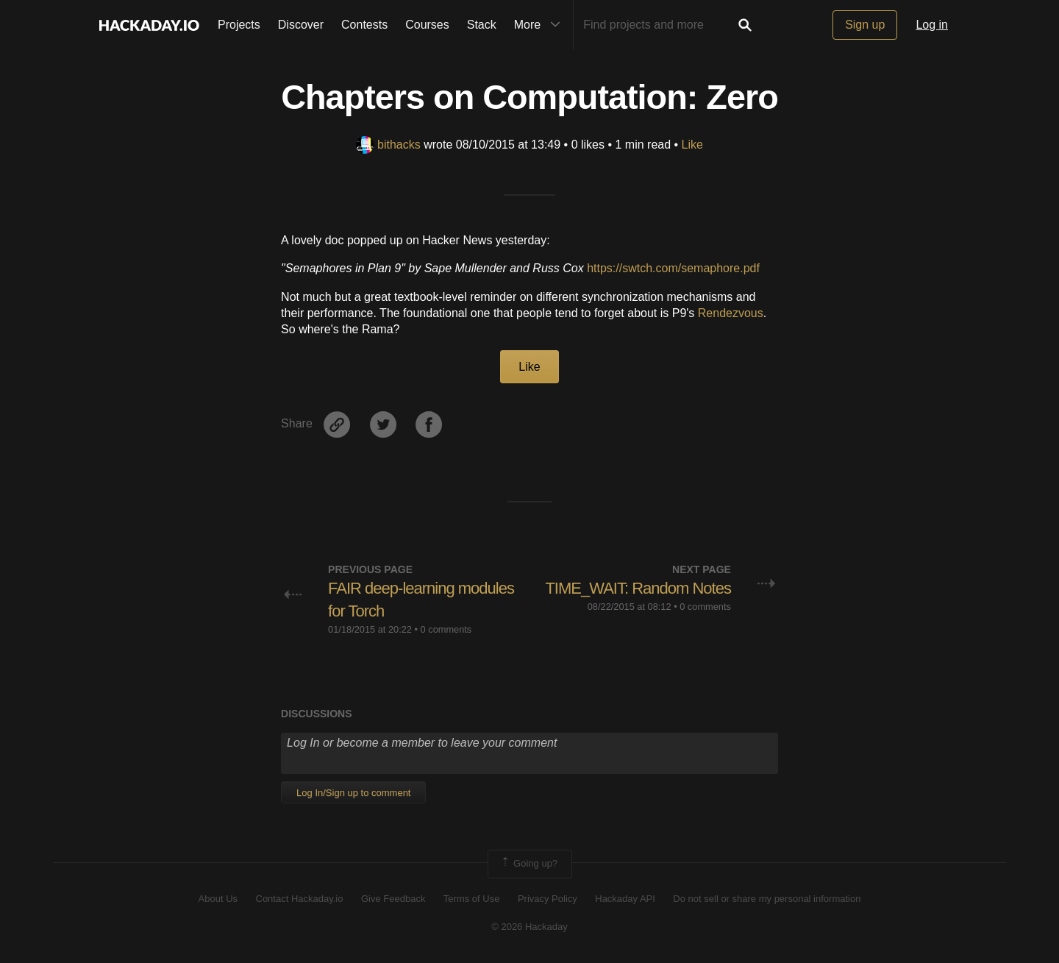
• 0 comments (443, 629)
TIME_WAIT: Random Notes (637, 588)
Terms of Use (471, 898)
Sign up (865, 24)
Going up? (528, 864)
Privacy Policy (547, 898)
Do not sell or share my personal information (766, 898)
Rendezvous (730, 313)
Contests (364, 24)
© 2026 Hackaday (529, 926)
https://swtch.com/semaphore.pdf (673, 268)
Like (692, 144)
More (540, 25)
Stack (481, 24)
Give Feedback (393, 898)
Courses (427, 24)
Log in (932, 24)
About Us (218, 898)
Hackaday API (625, 898)
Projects (239, 24)
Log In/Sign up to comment (353, 792)
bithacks (388, 144)
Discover (301, 24)
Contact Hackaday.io (299, 898)
